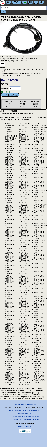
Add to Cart (10, 94)
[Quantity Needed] (15, 88)
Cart (16, 2)
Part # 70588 (9, 80)
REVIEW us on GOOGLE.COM (25, 404)
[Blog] (8, 2)
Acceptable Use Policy (18, 419)
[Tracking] (30, 2)
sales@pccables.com (25, 426)
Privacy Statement (33, 419)
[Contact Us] (36, 2)
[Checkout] (24, 2)
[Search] (23, 8)
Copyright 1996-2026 (25, 413)
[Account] (41, 2)
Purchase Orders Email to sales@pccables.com (25, 410)
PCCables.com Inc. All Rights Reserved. (25, 416)
